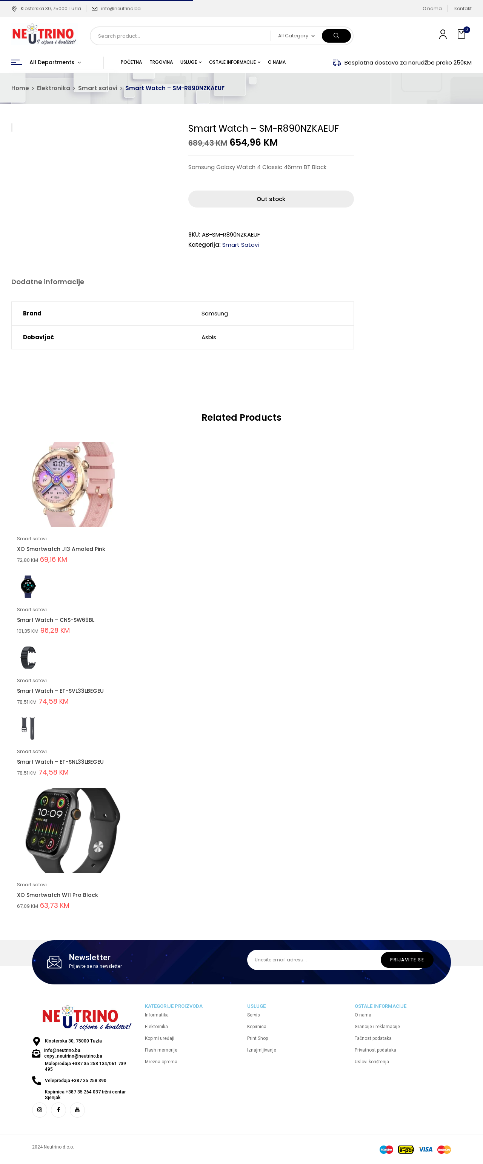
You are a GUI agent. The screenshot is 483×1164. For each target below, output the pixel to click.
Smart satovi (97, 88)
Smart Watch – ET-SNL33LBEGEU (60, 762)
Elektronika (53, 88)
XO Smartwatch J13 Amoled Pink (61, 549)
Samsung (215, 313)
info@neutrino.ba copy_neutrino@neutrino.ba (73, 1053)
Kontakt (463, 8)
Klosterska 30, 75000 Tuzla (46, 8)
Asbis (209, 337)
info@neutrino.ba (121, 8)
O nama (432, 8)
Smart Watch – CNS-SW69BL (55, 620)
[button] (462, 34)
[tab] (47, 283)
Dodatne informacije (47, 282)
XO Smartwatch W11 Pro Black (57, 895)
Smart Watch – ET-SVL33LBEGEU (60, 691)
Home (20, 88)
